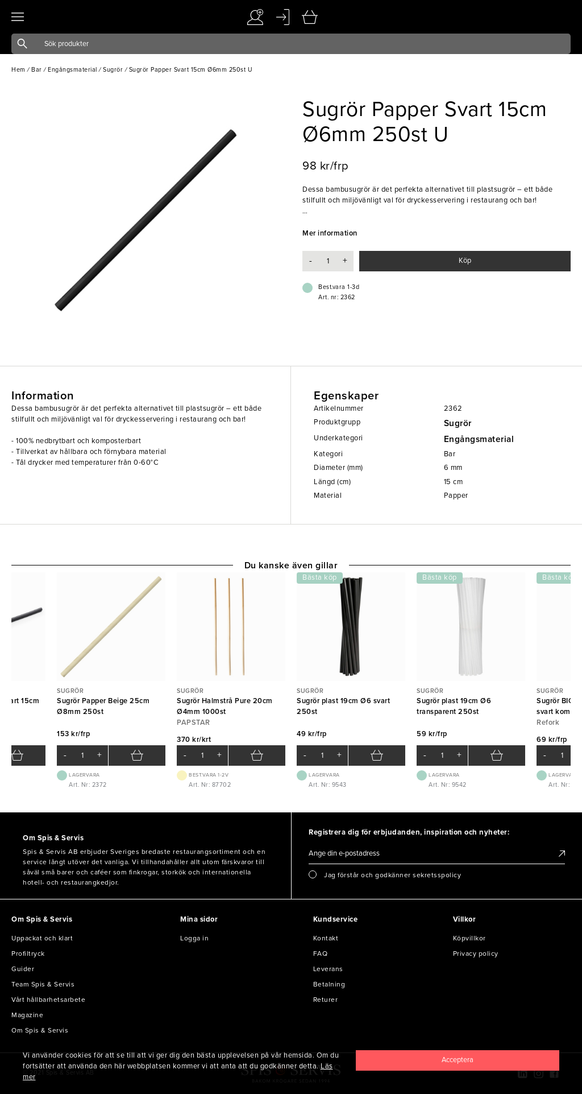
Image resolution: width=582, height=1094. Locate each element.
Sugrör (458, 423)
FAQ (320, 953)
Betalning (329, 984)
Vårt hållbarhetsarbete (48, 1000)
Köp (465, 260)
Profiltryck (28, 953)
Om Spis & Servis (39, 1030)
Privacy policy (475, 953)
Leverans (328, 969)
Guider (22, 969)
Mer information (329, 233)
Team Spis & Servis (42, 984)
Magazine (27, 1015)
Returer (325, 1000)
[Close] (457, 1060)
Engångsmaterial (479, 439)
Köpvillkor (469, 938)
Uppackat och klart (42, 938)
